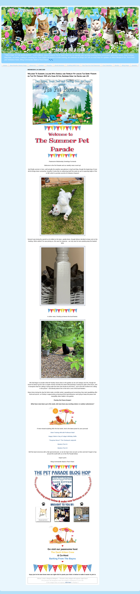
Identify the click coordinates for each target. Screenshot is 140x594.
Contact (41, 65)
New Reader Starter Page (18, 65)
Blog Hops (125, 65)
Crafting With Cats (73, 65)
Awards (134, 65)
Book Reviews (59, 65)
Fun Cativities (107, 65)
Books (117, 65)
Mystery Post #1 (62, 444)
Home (5, 65)
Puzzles (49, 65)
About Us (32, 65)
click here (68, 582)
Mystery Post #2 (62, 448)
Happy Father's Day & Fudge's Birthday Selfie (62, 436)
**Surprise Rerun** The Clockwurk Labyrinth (62, 440)
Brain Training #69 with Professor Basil (62, 432)
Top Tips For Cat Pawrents (91, 65)
